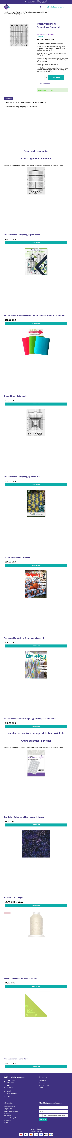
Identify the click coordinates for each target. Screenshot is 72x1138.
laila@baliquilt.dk (12, 1093)
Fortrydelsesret (8, 1109)
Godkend (43, 1119)
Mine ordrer (42, 1080)
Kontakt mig (7, 1120)
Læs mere (40, 36)
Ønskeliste (42, 1083)
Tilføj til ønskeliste (43, 84)
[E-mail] (53, 1111)
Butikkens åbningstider (10, 1118)
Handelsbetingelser (9, 1106)
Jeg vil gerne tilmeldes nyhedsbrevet (54, 1115)
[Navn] (53, 1107)
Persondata (7, 1113)
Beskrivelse (8, 98)
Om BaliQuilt (7, 1115)
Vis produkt (36, 242)
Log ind (41, 1087)
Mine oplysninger (44, 1085)
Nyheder (6, 1122)
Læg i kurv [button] (56, 77)
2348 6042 (10, 1088)
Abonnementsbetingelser (11, 1111)
